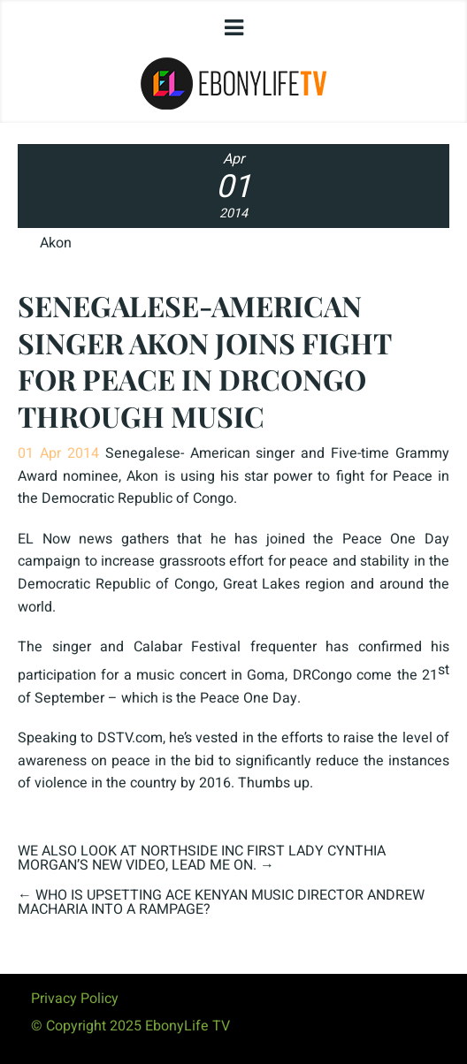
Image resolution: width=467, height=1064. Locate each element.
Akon (56, 243)
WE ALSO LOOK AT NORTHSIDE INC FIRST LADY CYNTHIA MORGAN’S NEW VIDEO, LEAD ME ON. (202, 858)
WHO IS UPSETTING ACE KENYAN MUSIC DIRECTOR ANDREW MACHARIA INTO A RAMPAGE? (221, 902)
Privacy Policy (75, 998)
